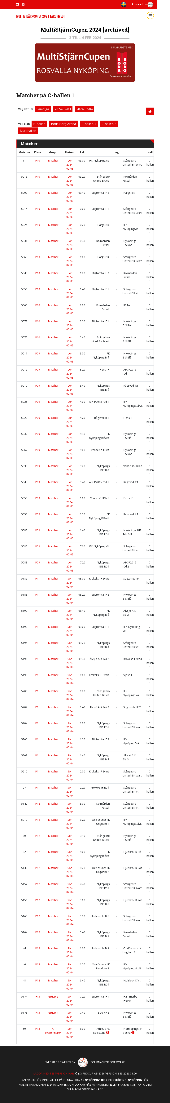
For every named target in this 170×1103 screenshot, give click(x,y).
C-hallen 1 (89, 124)
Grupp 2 (53, 996)
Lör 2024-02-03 (69, 164)
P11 (37, 578)
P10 (37, 160)
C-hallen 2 (109, 124)
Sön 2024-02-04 (69, 582)
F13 (37, 996)
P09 (37, 353)
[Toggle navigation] (150, 15)
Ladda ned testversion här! (53, 1073)
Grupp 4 (53, 1012)
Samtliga (43, 109)
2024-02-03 (63, 109)
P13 (37, 1028)
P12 (37, 803)
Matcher (53, 160)
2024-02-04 (84, 109)
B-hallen (39, 124)
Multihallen (28, 131)
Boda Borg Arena (63, 124)
